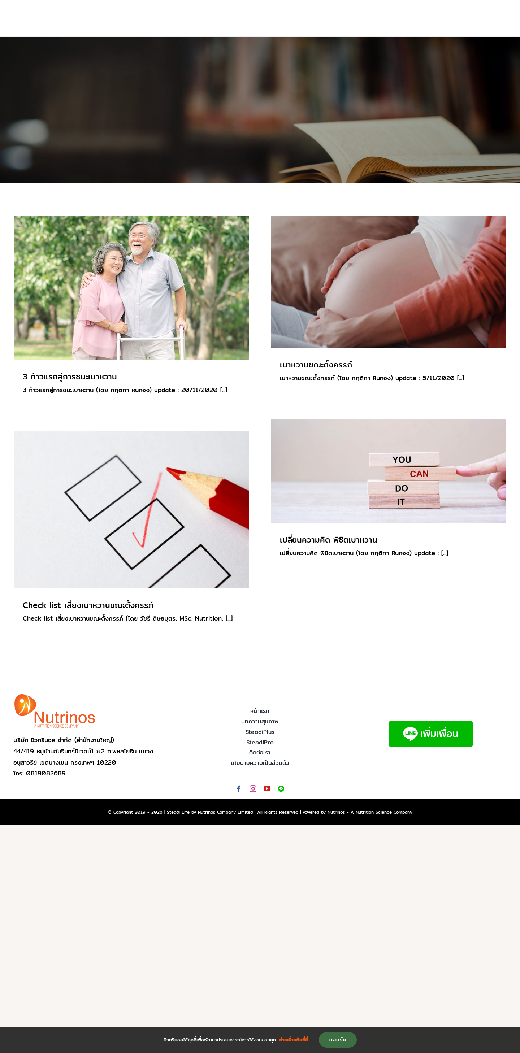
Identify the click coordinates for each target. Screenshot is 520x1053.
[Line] (281, 788)
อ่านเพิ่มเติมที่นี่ (293, 1039)
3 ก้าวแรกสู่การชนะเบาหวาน (70, 376)
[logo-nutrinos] (54, 696)
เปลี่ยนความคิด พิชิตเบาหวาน (328, 540)
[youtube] (267, 788)
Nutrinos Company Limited (225, 812)
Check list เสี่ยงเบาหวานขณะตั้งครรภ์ (88, 605)
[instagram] (253, 788)
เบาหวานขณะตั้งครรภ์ (316, 364)
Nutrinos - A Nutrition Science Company (370, 812)
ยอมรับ (337, 1040)
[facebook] (238, 788)
